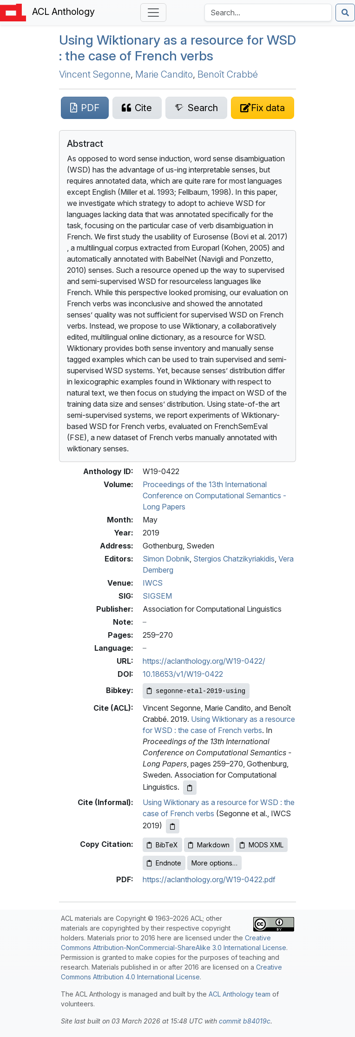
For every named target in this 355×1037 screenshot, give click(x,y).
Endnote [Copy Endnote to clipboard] (164, 863)
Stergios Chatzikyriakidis (234, 558)
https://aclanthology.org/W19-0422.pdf (209, 879)
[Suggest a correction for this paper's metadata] (262, 108)
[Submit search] (345, 12)
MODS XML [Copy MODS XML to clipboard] (261, 845)
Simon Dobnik (166, 558)
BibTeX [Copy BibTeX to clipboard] (162, 845)
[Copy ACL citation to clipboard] (190, 787)
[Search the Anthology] (268, 12)
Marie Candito (164, 74)
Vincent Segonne (95, 74)
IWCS (153, 583)
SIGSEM (157, 596)
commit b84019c (244, 1021)
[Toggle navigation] (153, 12)
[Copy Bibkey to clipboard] (196, 691)
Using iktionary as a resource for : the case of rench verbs (177, 48)
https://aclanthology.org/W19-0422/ (204, 661)
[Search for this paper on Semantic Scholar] (196, 108)
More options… (214, 863)
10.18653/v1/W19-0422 (183, 674)
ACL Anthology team (239, 994)
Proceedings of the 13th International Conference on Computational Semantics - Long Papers (214, 495)
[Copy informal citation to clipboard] (172, 826)
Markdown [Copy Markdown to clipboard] (209, 845)
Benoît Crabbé (227, 74)
